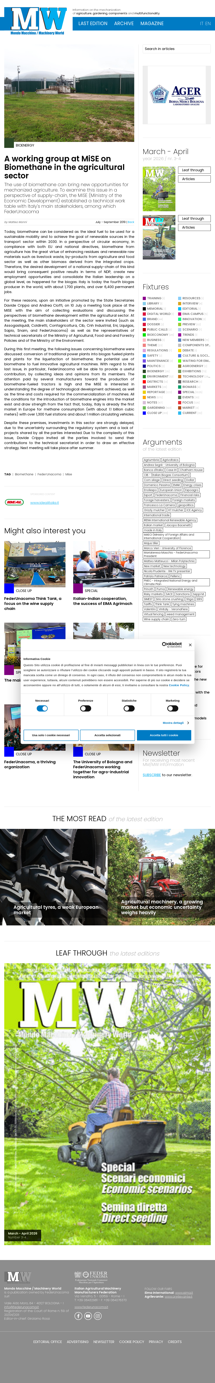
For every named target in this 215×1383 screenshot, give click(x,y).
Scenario (190, 329)
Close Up (154, 413)
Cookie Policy (179, 685)
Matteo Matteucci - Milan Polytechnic (169, 561)
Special (189, 392)
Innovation (192, 319)
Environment (158, 376)
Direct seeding (173, 480)
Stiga (189, 599)
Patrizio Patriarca (155, 576)
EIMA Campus (193, 314)
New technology (174, 566)
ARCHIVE (124, 23)
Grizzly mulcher (154, 510)
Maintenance (158, 361)
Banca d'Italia (153, 470)
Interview (190, 303)
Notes (152, 402)
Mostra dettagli (173, 722)
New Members (193, 340)
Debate (188, 350)
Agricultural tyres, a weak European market (56, 910)
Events (188, 397)
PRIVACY (156, 1342)
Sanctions (183, 594)
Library (153, 303)
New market (152, 566)
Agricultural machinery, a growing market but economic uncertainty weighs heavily (162, 907)
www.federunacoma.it (91, 1307)
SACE (169, 594)
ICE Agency (194, 510)
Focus (188, 402)
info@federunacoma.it (21, 1307)
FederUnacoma (49, 474)
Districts (155, 381)
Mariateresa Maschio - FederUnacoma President (171, 554)
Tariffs (148, 604)
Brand (152, 319)
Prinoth (148, 589)
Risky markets (153, 594)
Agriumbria (151, 460)
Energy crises (192, 485)
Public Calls (157, 329)
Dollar (190, 480)
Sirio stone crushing (169, 599)
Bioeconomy (157, 334)
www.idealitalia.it (44, 502)
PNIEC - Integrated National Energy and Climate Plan (170, 582)
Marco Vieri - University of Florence (167, 548)
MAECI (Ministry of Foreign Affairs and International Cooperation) (169, 536)
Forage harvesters (156, 500)
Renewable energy (181, 589)
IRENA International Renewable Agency (170, 520)
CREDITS (175, 1342)
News (151, 397)
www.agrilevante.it (178, 1296)
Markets (154, 387)
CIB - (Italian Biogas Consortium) (167, 475)
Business (154, 340)
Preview (189, 324)
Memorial (155, 308)
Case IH (171, 470)
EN (208, 23)
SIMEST (148, 599)
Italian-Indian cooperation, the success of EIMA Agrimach (102, 601)
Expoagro (191, 490)
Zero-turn (178, 619)
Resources (192, 298)
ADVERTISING (78, 1342)
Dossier (153, 324)
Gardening (156, 407)
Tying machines (183, 604)
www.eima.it (184, 1293)
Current (190, 413)
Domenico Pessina (157, 485)
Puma (161, 589)
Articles (188, 178)
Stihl (199, 599)
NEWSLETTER (103, 1342)
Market (189, 407)
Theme (152, 345)
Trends (188, 334)
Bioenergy (155, 371)
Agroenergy (193, 366)
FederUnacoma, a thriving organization (30, 764)
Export (148, 495)
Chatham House (191, 470)
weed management (181, 614)
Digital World (159, 314)
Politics (154, 366)
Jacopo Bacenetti (178, 525)
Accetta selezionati (107, 735)
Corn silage (152, 480)
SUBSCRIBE (152, 774)
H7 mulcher (175, 510)
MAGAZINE (152, 23)
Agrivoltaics (170, 460)
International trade (157, 515)
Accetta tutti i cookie (164, 735)
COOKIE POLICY (131, 1342)
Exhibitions (192, 371)
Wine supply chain (156, 619)
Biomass (189, 387)
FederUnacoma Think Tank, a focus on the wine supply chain (32, 603)
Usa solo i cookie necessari (51, 735)
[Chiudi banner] (190, 645)
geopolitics (186, 505)
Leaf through (193, 170)
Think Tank (162, 604)
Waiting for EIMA (197, 361)
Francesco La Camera (159, 505)
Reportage (156, 392)
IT (201, 23)
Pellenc (175, 576)
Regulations (157, 350)
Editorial (190, 308)
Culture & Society (198, 355)
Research (190, 381)
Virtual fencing (153, 614)
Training (154, 298)
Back (131, 222)
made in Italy (153, 530)
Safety (152, 355)
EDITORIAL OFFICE (47, 1342)
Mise (68, 474)
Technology (193, 376)
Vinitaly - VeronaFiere (173, 609)
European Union (171, 490)
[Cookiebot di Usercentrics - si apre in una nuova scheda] (165, 645)
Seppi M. (198, 594)
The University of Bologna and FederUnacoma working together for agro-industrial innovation (102, 769)
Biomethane (24, 474)
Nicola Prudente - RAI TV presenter (167, 571)
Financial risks (189, 495)
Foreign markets (184, 500)
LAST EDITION (92, 23)
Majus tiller (151, 543)
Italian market (153, 525)
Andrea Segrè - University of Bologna (169, 465)
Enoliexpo (150, 490)
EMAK (176, 485)
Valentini (150, 609)
